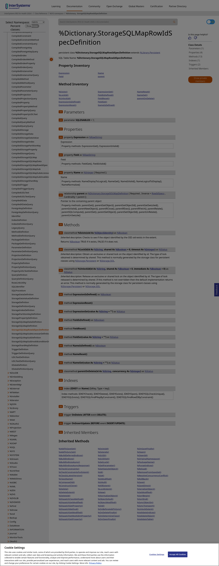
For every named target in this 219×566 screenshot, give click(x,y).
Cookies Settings (156, 557)
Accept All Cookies (177, 557)
